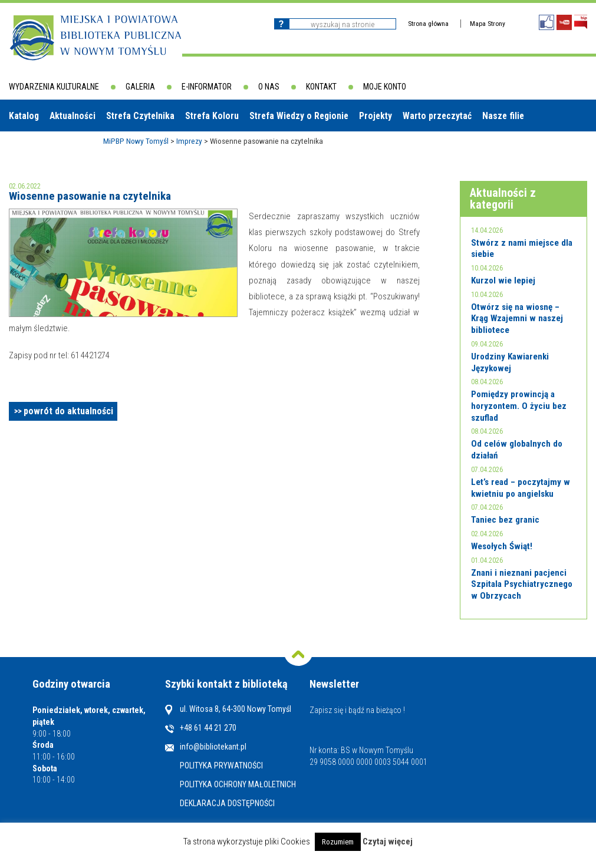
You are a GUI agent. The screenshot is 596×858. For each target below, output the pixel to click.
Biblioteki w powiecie (56, 147)
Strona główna (428, 23)
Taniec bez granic (505, 519)
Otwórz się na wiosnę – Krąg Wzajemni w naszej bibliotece (517, 318)
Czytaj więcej (388, 841)
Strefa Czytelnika (140, 115)
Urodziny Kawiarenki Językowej (510, 362)
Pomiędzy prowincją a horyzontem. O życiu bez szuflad (519, 406)
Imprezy (189, 141)
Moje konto (384, 86)
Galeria (140, 86)
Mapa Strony (487, 23)
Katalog (24, 115)
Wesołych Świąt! (501, 546)
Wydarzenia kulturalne (54, 86)
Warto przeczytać (437, 115)
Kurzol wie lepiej (503, 280)
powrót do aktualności (68, 411)
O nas (268, 86)
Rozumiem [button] (338, 841)
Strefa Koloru (212, 115)
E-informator (207, 86)
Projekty (375, 115)
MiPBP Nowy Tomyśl (136, 141)
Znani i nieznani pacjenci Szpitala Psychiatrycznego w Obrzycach (521, 584)
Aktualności (73, 115)
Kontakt (321, 86)
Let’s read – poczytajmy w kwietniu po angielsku (520, 488)
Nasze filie (503, 115)
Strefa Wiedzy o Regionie (298, 115)
